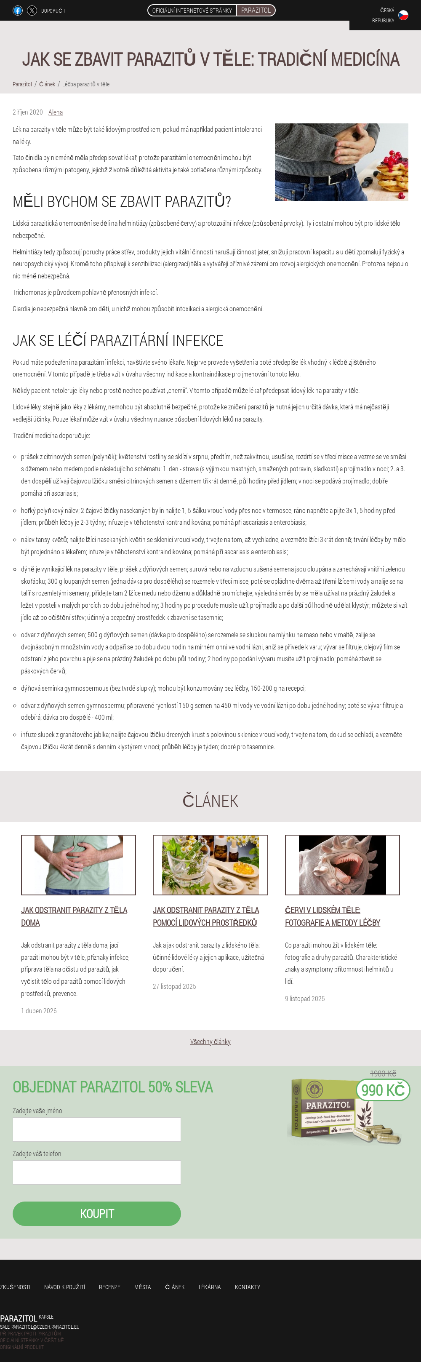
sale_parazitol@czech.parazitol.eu (40, 1326)
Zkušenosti (15, 1287)
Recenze (109, 1287)
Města (142, 1287)
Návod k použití (64, 1287)
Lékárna (210, 1287)
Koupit (97, 1213)
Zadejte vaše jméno (37, 1110)
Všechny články (210, 1041)
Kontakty (247, 1287)
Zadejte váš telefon (37, 1153)
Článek (175, 1287)
